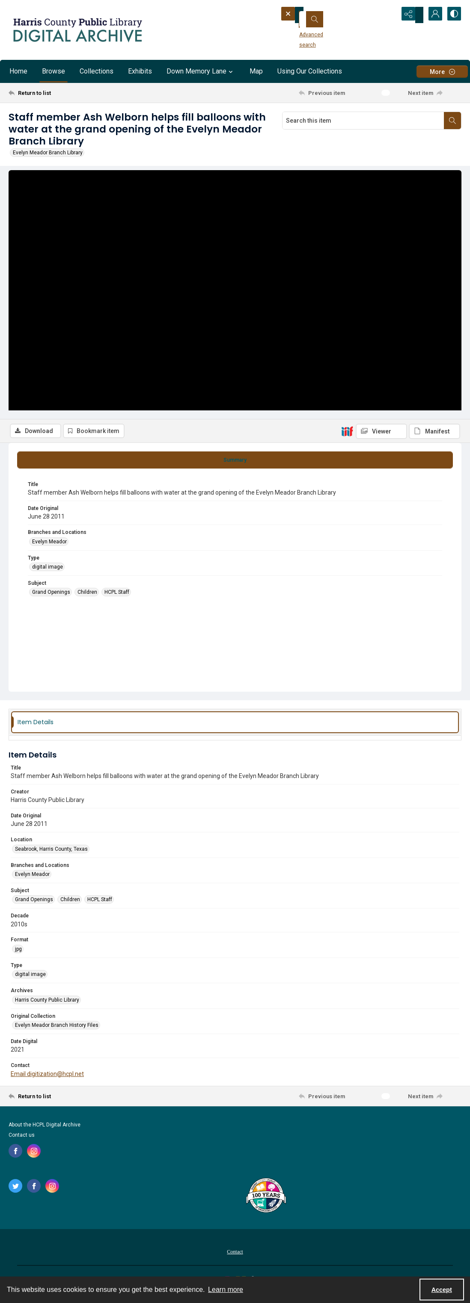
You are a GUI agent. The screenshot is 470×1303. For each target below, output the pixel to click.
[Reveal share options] (410, 15)
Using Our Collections (309, 71)
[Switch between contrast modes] (453, 15)
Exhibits (140, 71)
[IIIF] (347, 178)
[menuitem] (235, 1256)
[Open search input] (389, 15)
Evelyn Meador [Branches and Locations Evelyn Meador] (49, 546)
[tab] (235, 464)
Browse (53, 71)
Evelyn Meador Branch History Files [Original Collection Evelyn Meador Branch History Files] (56, 1030)
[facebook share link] (15, 1155)
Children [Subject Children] (87, 597)
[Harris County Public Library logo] (266, 1200)
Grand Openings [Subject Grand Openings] (51, 597)
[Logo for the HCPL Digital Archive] (77, 30)
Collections (96, 71)
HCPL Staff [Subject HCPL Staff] (116, 597)
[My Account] (431, 15)
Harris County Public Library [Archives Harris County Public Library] (47, 1004)
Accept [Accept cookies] (441, 1289)
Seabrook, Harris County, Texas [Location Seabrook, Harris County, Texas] (51, 853)
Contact (235, 1256)
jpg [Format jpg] (18, 954)
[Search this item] (363, 120)
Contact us (22, 1140)
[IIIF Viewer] (381, 178)
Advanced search (309, 30)
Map (256, 71)
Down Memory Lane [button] (201, 71)
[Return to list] (70, 93)
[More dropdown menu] (442, 71)
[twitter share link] (15, 1190)
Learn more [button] (225, 1289)
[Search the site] (325, 15)
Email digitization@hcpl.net (47, 1078)
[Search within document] (452, 120)
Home (18, 71)
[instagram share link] (34, 1155)
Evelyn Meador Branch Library (48, 153)
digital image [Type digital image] (47, 572)
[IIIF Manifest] (434, 178)
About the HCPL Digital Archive (44, 1129)
